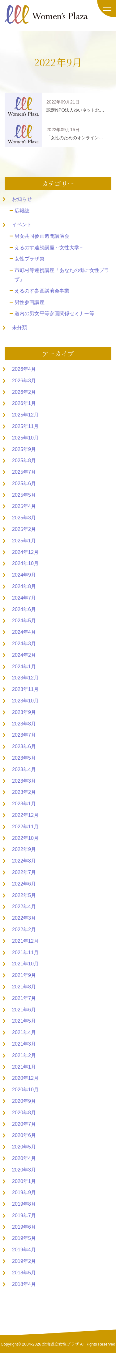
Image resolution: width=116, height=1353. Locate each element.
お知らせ (22, 199)
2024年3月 (24, 643)
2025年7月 (24, 472)
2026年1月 (24, 403)
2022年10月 (25, 838)
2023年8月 (24, 723)
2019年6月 (24, 1227)
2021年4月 (24, 1032)
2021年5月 (24, 1021)
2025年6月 (24, 483)
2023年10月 (25, 700)
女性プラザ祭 (30, 258)
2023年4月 (24, 769)
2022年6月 (24, 883)
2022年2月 (24, 929)
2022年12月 (25, 815)
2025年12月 (25, 414)
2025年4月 (24, 506)
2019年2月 (24, 1261)
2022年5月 (24, 895)
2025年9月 (24, 449)
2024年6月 (24, 609)
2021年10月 (25, 963)
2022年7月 (24, 872)
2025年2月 (24, 529)
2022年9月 (24, 849)
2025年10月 (25, 437)
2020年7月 (24, 1124)
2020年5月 (24, 1146)
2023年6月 (24, 746)
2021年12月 (25, 941)
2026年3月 (24, 380)
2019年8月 (24, 1204)
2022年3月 (24, 918)
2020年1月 (24, 1181)
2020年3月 (24, 1169)
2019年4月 (24, 1249)
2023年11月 (25, 689)
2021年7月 (24, 998)
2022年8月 (24, 860)
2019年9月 (24, 1192)
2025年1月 (24, 540)
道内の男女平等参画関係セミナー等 (54, 313)
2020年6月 (24, 1135)
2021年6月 (24, 1009)
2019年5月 (24, 1238)
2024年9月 (24, 575)
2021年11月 (25, 952)
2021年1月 (24, 1067)
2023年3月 (24, 781)
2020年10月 (25, 1089)
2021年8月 (24, 986)
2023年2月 (24, 792)
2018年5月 (24, 1272)
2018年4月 (24, 1284)
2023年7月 (24, 735)
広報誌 (22, 210)
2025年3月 (24, 517)
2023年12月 (25, 677)
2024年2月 (24, 655)
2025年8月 (24, 460)
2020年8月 (24, 1112)
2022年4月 (24, 906)
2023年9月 (24, 712)
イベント (22, 224)
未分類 (19, 327)
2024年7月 (24, 598)
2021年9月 (24, 975)
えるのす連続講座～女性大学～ (49, 247)
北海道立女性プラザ (60, 1344)
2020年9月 (24, 1101)
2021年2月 (24, 1055)
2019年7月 (24, 1215)
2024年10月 (25, 563)
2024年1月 (24, 666)
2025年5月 (24, 495)
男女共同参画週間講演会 (42, 236)
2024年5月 (24, 620)
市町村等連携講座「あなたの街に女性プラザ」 (62, 275)
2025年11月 (25, 426)
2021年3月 (24, 1044)
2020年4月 (24, 1158)
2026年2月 (24, 392)
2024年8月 (24, 586)
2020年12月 (25, 1078)
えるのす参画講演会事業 (42, 290)
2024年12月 (25, 552)
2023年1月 (24, 803)
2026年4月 (24, 369)
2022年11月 (25, 826)
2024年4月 (24, 632)
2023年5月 (24, 758)
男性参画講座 (30, 302)
